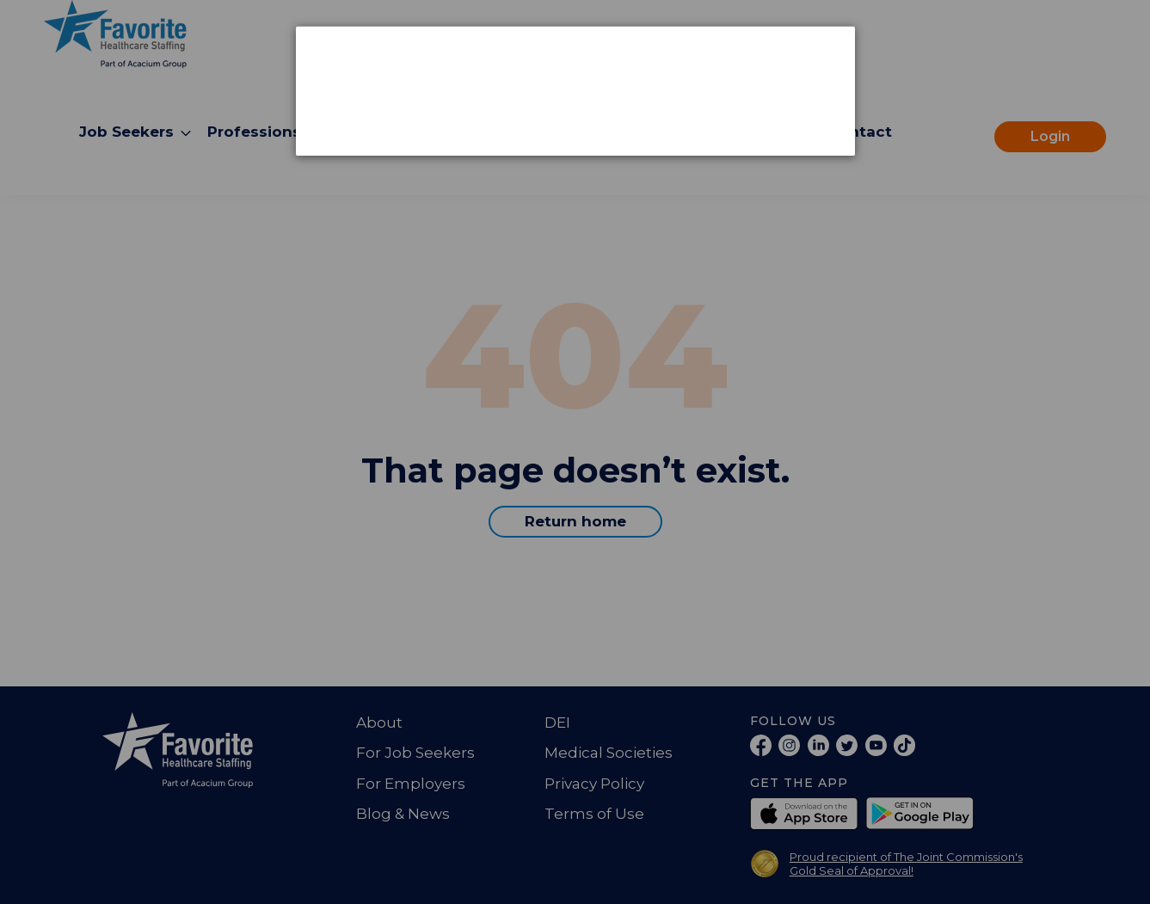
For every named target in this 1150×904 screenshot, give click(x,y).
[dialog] (575, 91)
